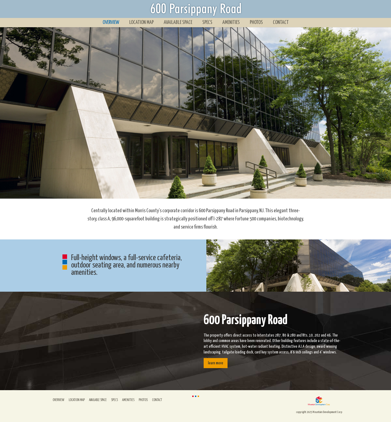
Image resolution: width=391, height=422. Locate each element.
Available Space (178, 22)
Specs (207, 22)
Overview (111, 22)
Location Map (141, 22)
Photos (256, 22)
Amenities (231, 22)
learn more (215, 363)
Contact (281, 22)
